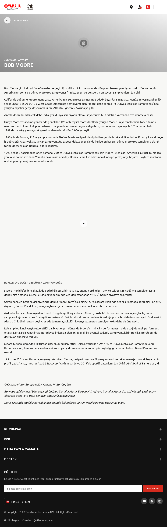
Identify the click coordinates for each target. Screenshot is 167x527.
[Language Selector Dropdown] (148, 7)
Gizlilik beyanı (12, 520)
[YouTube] (144, 501)
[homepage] (12, 7)
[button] (159, 7)
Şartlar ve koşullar (43, 520)
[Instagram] (160, 501)
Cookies (26, 520)
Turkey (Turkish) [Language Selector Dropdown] (18, 502)
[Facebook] (152, 501)
